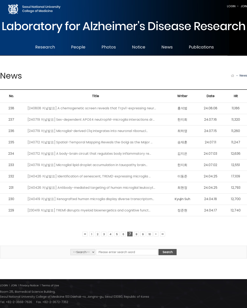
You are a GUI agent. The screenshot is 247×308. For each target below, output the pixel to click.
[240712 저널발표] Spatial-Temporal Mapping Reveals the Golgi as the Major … (90, 142)
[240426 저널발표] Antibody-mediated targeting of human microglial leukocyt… (91, 187)
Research (45, 47)
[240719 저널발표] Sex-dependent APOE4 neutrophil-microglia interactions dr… (91, 119)
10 (149, 234)
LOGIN (231, 6)
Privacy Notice (29, 285)
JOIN (244, 6)
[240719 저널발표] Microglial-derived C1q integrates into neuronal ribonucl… (88, 131)
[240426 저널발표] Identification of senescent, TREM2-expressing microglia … (89, 176)
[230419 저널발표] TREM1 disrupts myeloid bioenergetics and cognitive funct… (89, 210)
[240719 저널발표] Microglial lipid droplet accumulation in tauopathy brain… (87, 165)
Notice (138, 47)
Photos (108, 47)
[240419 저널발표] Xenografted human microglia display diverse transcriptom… (91, 199)
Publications (201, 47)
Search (168, 252)
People (78, 47)
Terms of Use (50, 285)
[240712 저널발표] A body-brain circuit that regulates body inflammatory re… (89, 153)
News (167, 47)
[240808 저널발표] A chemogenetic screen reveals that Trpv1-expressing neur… (92, 108)
